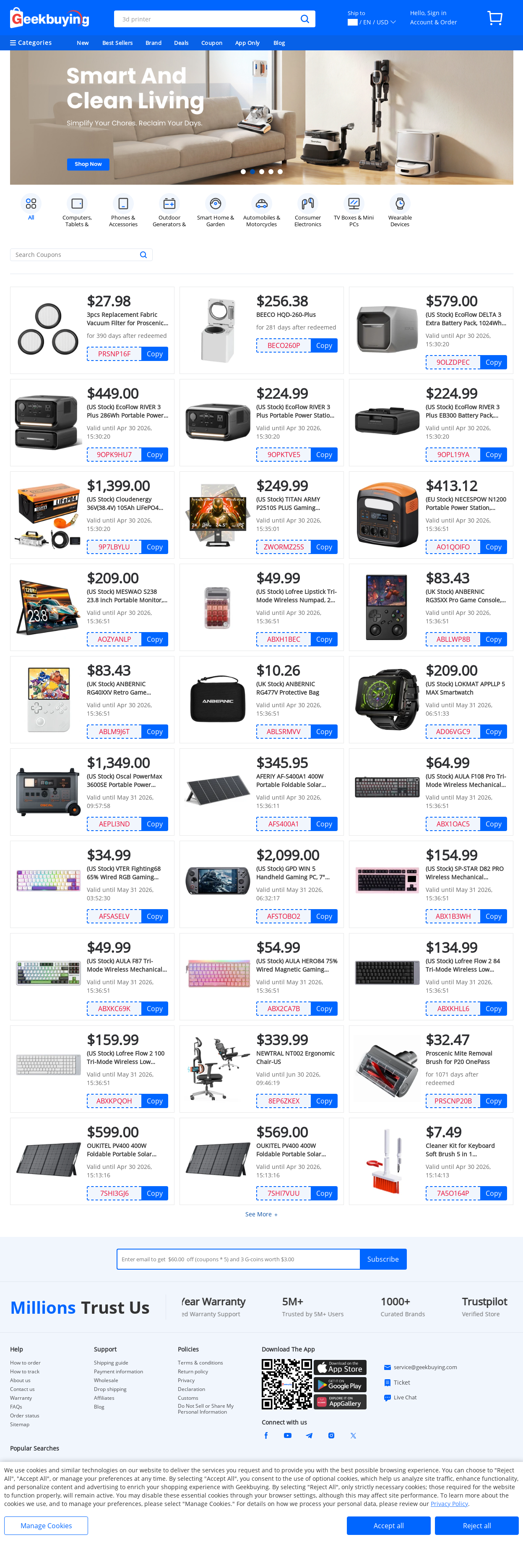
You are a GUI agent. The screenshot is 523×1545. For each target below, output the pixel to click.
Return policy (193, 1372)
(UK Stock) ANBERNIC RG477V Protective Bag (296, 688)
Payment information (118, 1372)
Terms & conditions (200, 1363)
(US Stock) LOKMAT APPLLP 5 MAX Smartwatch (464, 688)
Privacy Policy (449, 1504)
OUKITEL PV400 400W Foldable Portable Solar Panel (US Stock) (127, 1150)
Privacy (186, 1380)
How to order (25, 1363)
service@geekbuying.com (420, 1367)
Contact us (22, 1389)
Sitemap (19, 1424)
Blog (279, 43)
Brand (154, 43)
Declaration (191, 1389)
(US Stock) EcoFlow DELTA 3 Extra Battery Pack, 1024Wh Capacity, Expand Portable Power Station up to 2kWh (463, 319)
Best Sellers (117, 43)
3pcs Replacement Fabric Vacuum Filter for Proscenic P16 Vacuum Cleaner (124, 319)
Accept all (389, 1525)
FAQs (16, 1407)
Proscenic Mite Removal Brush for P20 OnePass (458, 1057)
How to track (24, 1372)
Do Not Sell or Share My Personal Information (206, 1409)
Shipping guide (111, 1363)
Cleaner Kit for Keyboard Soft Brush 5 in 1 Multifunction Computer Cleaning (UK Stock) (466, 1150)
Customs (188, 1398)
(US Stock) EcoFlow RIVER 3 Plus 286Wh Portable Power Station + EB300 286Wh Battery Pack (124, 411)
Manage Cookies (46, 1525)
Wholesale (106, 1380)
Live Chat (400, 1397)
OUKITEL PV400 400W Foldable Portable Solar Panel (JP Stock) (296, 1150)
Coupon (212, 43)
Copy (155, 353)
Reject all (477, 1525)
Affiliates (104, 1398)
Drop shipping (110, 1389)
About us (20, 1380)
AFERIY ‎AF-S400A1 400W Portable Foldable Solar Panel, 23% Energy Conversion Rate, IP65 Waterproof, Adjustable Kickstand (289, 780)
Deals (181, 43)
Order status (24, 1416)
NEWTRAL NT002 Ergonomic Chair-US (294, 1057)
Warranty (21, 1398)
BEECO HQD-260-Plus (285, 315)
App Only (247, 43)
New (83, 43)
